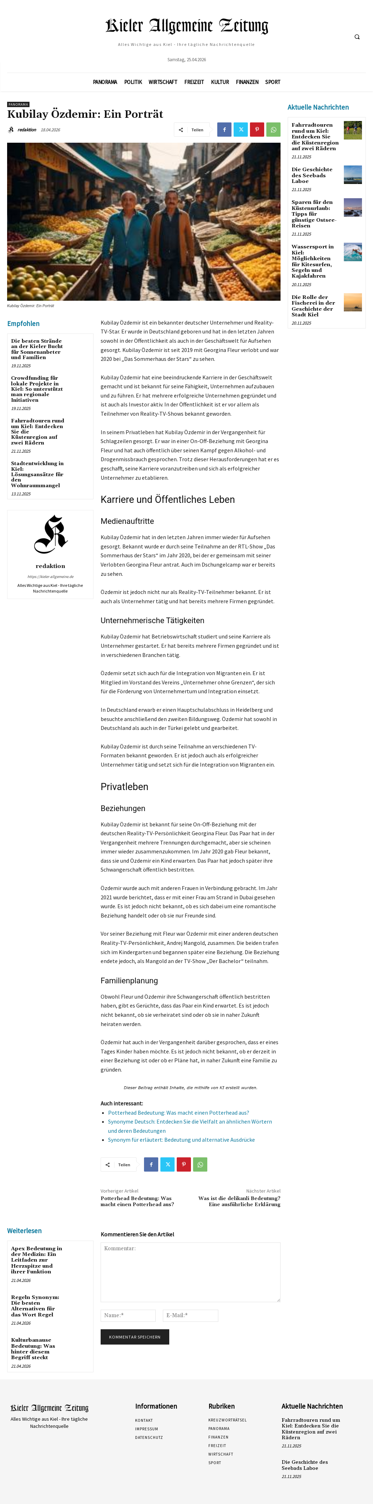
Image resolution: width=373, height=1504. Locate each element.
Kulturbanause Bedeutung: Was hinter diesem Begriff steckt (33, 1345)
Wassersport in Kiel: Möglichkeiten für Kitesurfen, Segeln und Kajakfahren (315, 250)
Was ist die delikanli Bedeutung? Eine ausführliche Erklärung (239, 1201)
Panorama (18, 104)
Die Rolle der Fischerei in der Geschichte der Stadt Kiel (313, 293)
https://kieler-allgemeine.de (50, 576)
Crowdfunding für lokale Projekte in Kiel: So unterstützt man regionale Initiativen (37, 389)
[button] (357, 37)
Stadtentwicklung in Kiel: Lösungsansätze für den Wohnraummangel (37, 475)
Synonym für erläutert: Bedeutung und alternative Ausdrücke (181, 1139)
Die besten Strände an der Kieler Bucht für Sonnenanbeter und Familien (37, 349)
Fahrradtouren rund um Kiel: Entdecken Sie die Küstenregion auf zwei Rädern (315, 136)
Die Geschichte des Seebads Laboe (312, 173)
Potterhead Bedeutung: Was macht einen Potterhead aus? (178, 1112)
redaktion (26, 130)
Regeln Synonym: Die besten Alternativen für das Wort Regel (37, 1303)
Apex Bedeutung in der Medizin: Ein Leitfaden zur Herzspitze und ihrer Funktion (36, 1259)
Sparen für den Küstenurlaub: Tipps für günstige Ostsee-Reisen (316, 207)
